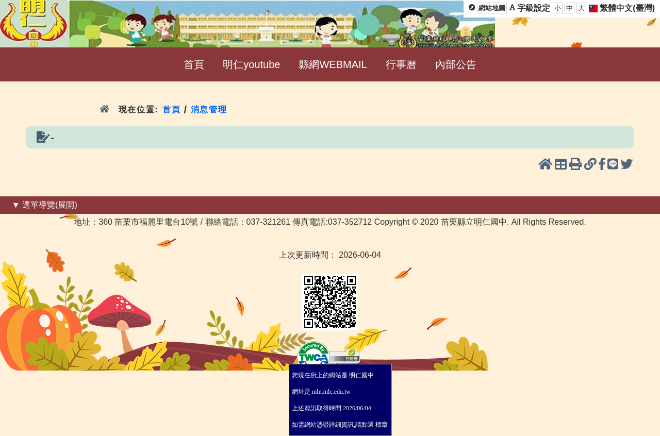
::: (6, 204)
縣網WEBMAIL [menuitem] (333, 64)
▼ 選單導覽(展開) (44, 204)
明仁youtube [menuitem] (251, 64)
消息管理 (209, 109)
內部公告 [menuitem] (455, 64)
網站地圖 (491, 8)
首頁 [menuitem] (194, 64)
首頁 (171, 109)
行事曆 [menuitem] (401, 64)
